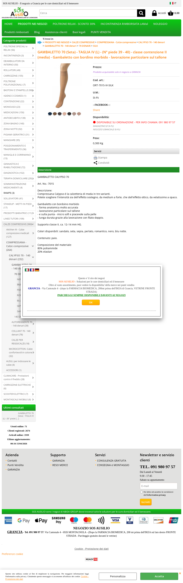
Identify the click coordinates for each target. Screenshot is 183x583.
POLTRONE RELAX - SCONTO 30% (74, 24)
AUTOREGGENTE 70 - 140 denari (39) (22, 326)
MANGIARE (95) (12, 142)
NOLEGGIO (160, 24)
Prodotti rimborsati (16, 34)
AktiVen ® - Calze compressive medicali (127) (17, 235)
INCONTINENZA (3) (14, 57)
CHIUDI (180, 573)
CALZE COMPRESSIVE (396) (18, 226)
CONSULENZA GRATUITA (111, 463)
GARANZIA (14, 472)
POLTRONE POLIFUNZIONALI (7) (15, 85)
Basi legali (79, 34)
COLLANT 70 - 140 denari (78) (21, 335)
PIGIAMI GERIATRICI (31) (16, 136)
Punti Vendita (16, 467)
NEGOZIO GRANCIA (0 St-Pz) (106, 131)
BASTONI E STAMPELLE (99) (18, 92)
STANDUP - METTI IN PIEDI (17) (18, 208)
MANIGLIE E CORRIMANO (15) (17, 158)
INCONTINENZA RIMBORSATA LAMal (124, 24)
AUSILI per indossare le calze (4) (18, 365)
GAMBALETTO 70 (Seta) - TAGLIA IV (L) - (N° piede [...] (18, 418)
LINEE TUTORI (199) (14, 221)
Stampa (102, 160)
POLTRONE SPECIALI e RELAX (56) (15, 50)
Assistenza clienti (56, 34)
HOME (8, 24)
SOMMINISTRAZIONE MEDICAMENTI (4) (15, 188)
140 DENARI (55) (22, 319)
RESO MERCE (60, 467)
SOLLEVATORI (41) (13, 200)
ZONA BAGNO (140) (14, 125)
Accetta (159, 576)
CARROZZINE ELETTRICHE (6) (17, 389)
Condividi (103, 165)
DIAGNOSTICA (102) (14, 175)
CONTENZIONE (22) (14, 103)
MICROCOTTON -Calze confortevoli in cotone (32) (21, 355)
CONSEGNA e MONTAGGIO (113, 467)
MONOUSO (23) (12, 109)
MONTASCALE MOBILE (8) (17, 401)
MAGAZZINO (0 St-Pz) (103, 128)
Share (96, 112)
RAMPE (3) (9, 195)
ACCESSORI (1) (13, 372)
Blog (37, 34)
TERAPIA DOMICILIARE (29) (18, 180)
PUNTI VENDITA (101, 34)
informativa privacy (156, 497)
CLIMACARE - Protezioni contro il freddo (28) (16, 380)
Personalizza (117, 576)
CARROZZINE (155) (13, 78)
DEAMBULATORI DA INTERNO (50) (14, 65)
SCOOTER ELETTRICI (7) (16, 396)
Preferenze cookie (12, 556)
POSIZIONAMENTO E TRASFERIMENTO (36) (15, 149)
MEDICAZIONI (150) (14, 114)
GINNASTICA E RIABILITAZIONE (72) (14, 168)
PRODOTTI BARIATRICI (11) (18, 215)
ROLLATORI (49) (12, 72)
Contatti (12, 463)
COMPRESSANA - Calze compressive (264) (17, 248)
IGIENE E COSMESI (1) (15, 98)
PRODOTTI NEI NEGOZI (32, 24)
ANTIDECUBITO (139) (15, 120)
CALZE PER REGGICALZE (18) (20, 344)
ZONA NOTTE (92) (13, 131)
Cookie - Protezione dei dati (92, 551)
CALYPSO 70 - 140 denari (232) (19, 259)
